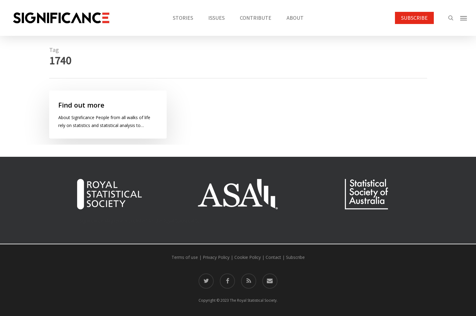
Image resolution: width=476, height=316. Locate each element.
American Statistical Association (243, 221)
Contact (273, 257)
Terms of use (185, 257)
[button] (463, 18)
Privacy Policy (216, 257)
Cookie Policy (247, 257)
